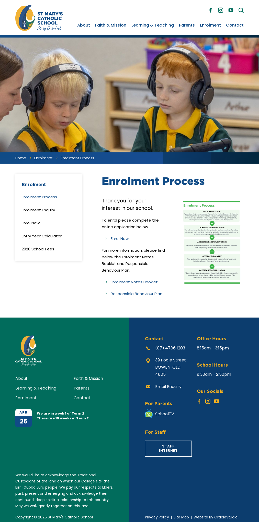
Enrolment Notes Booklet (135, 282)
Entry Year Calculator (42, 236)
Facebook (210, 9)
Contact (235, 25)
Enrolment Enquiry (38, 210)
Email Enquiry (168, 387)
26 (23, 421)
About (83, 25)
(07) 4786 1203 (170, 348)
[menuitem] (83, 25)
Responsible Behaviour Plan (136, 293)
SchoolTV (164, 414)
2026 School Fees (38, 249)
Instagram (221, 9)
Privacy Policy (157, 517)
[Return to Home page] (39, 29)
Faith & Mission (110, 25)
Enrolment (210, 25)
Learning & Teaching (152, 25)
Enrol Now (120, 238)
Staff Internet (168, 448)
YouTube (231, 9)
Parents (187, 25)
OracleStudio (226, 517)
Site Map (181, 517)
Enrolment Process (39, 197)
